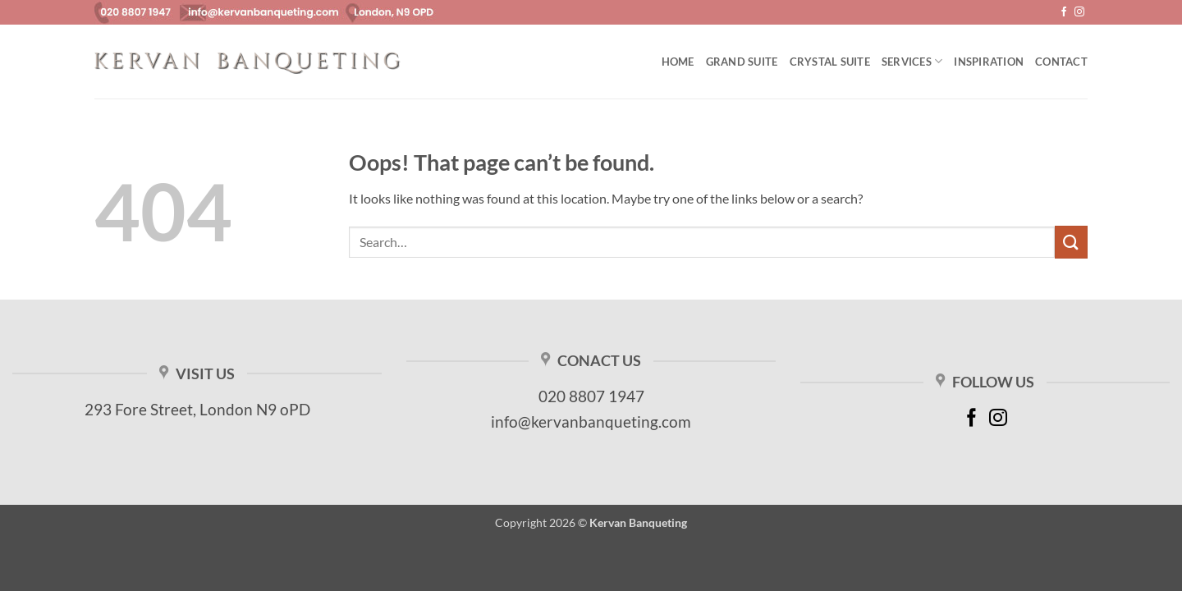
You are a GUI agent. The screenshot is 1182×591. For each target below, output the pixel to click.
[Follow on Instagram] (1079, 12)
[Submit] (1071, 242)
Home (678, 61)
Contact (1061, 61)
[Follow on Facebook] (1064, 12)
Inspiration (989, 61)
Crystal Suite (830, 61)
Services (912, 61)
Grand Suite (742, 61)
